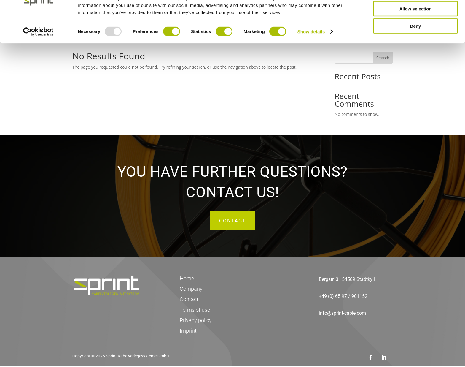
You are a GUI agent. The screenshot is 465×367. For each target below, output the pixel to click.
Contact (232, 221)
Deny (415, 49)
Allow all (416, 14)
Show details (311, 55)
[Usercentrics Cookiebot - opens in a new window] (38, 55)
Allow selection (415, 32)
